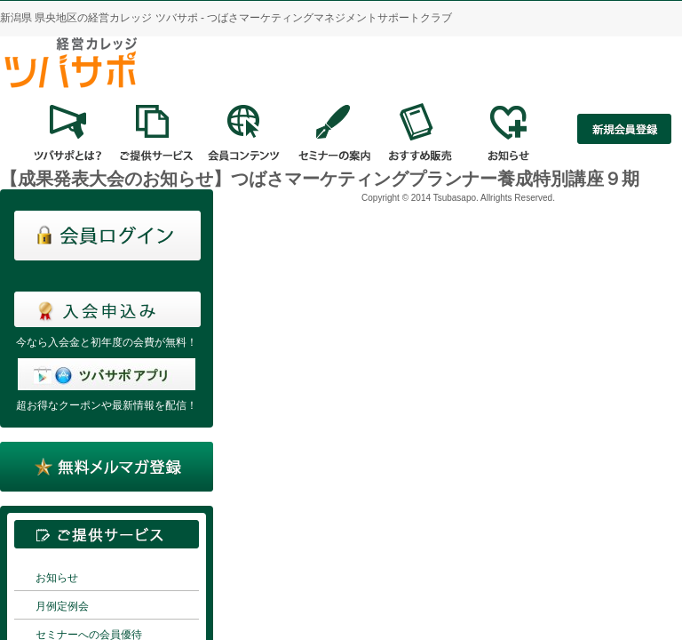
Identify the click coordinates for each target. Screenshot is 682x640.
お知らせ (57, 578)
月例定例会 (62, 606)
